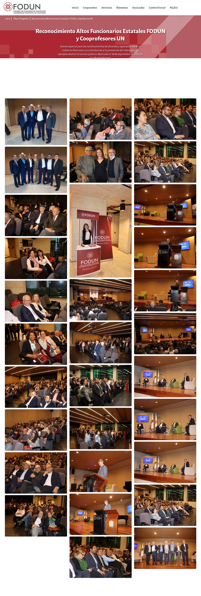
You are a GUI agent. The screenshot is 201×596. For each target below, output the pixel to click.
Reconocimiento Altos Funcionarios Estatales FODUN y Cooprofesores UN (62, 18)
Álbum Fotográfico (21, 18)
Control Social (157, 7)
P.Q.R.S (174, 7)
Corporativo (90, 7)
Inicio (75, 7)
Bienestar (122, 7)
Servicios (106, 7)
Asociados (138, 7)
